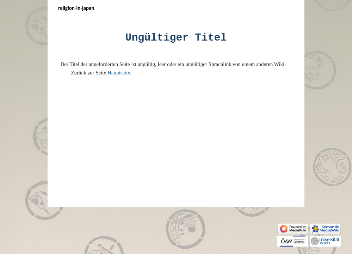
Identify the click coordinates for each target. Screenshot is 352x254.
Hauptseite (118, 72)
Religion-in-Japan (76, 8)
